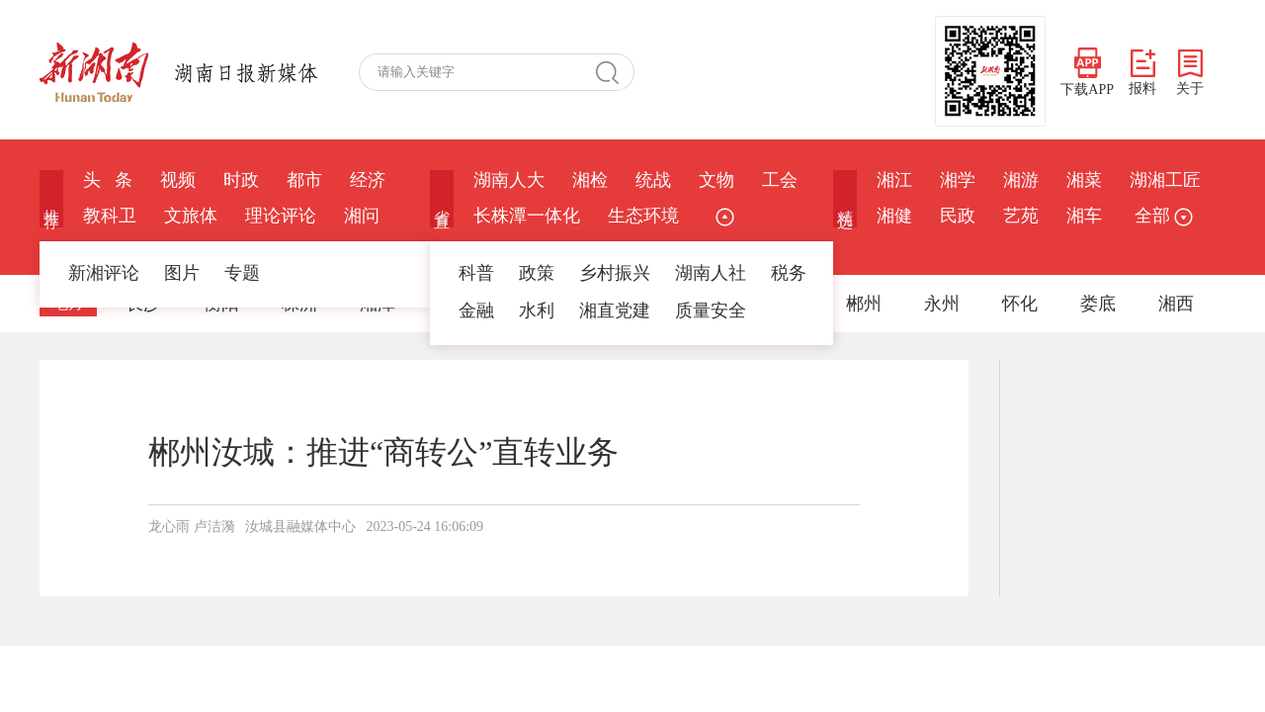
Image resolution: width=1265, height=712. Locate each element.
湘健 (894, 215)
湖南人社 (710, 273)
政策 (536, 273)
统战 (653, 180)
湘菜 (1084, 180)
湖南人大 (509, 180)
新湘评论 (103, 273)
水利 (536, 310)
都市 (304, 180)
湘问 (362, 215)
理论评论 (280, 215)
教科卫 (109, 215)
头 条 (107, 180)
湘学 (957, 180)
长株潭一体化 (526, 215)
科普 (476, 273)
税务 (788, 273)
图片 (182, 273)
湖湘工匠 (1165, 180)
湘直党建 (614, 310)
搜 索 (614, 72)
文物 (716, 180)
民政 (957, 215)
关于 (1190, 72)
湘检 (590, 180)
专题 (242, 273)
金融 (476, 310)
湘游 (1021, 180)
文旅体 (190, 215)
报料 (1142, 72)
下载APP (1087, 72)
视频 (178, 180)
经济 (367, 180)
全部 (1161, 216)
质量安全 (710, 310)
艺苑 (1021, 215)
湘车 (1084, 215)
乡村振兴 (614, 273)
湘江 (894, 180)
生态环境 (643, 215)
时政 (241, 180)
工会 (780, 180)
